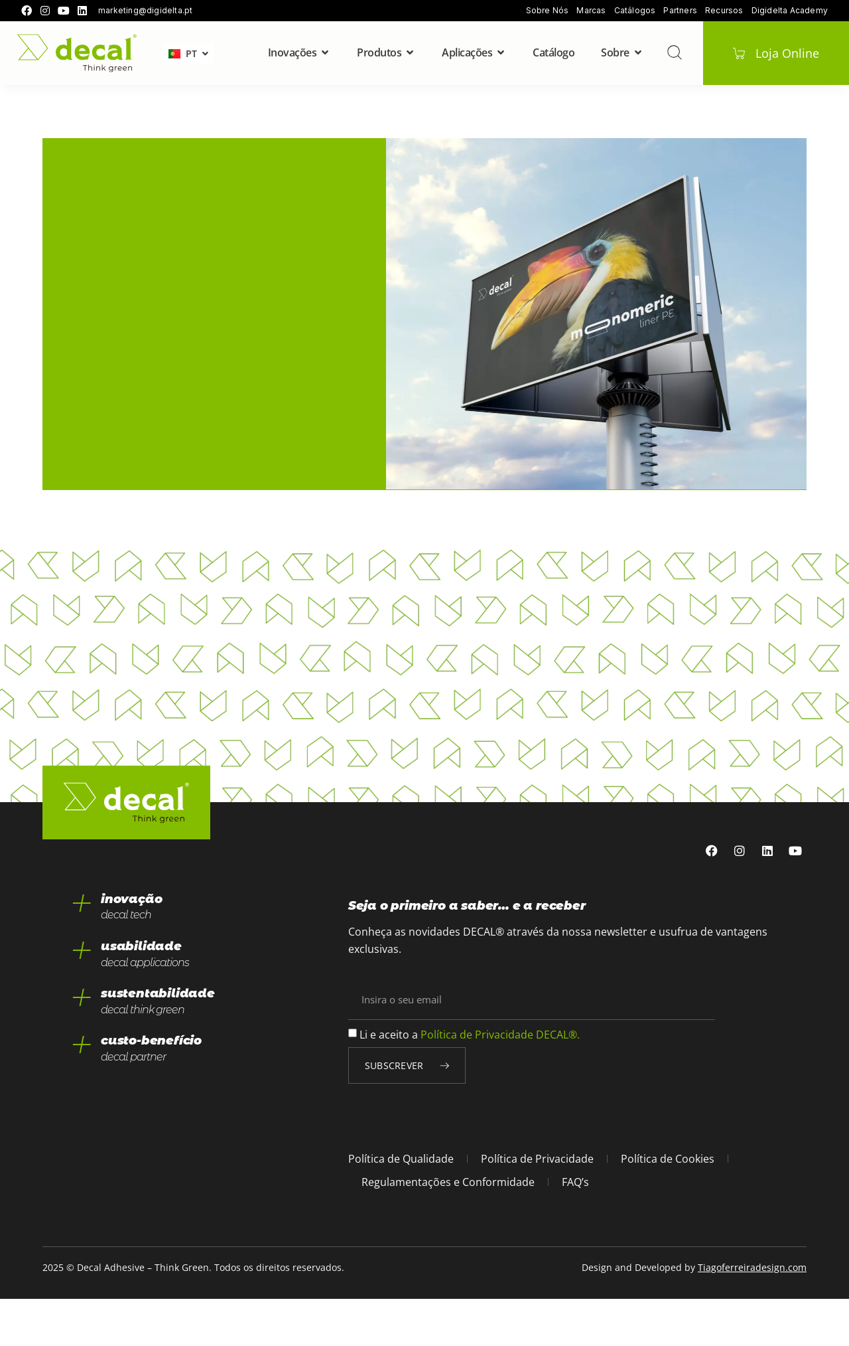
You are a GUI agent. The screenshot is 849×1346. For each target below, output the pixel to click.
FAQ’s (575, 1228)
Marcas (591, 10)
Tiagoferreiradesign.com (752, 1314)
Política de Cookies (667, 1206)
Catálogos (635, 10)
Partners (680, 10)
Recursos (724, 10)
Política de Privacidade (537, 1206)
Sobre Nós (547, 10)
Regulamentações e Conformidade (448, 1228)
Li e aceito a (469, 1081)
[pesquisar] (674, 52)
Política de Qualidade (401, 1206)
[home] (77, 53)
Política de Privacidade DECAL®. (500, 1081)
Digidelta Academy (789, 10)
